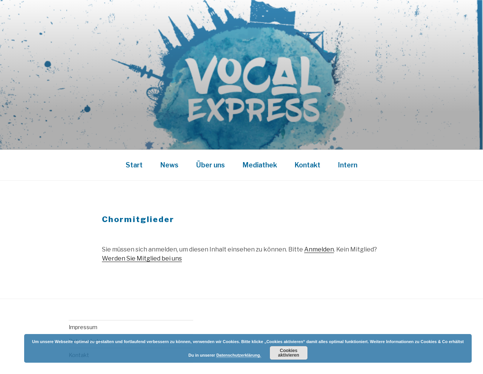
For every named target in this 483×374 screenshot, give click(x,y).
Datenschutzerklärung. (238, 355)
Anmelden (319, 249)
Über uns (210, 165)
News (169, 165)
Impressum (83, 327)
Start (134, 165)
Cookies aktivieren (288, 353)
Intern (347, 165)
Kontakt (307, 165)
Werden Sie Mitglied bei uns (142, 258)
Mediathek (260, 165)
